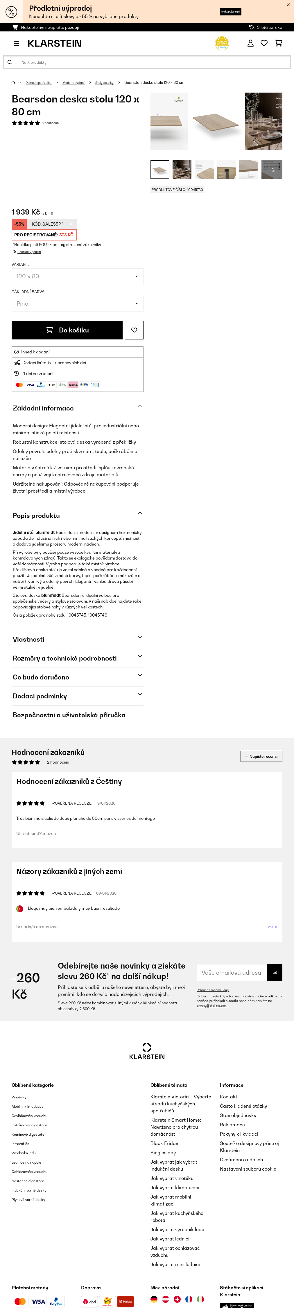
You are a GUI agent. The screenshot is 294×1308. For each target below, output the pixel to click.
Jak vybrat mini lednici (175, 1274)
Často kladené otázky (243, 1115)
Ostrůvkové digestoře (35, 1134)
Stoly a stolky (123, 82)
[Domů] (19, 82)
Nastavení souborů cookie (248, 1178)
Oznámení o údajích (241, 1169)
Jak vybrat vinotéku (171, 1187)
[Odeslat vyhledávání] (10, 62)
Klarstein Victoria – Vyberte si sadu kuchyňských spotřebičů (180, 1113)
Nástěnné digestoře (33, 1190)
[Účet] (251, 43)
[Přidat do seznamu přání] (134, 330)
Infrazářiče (24, 1152)
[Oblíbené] (264, 43)
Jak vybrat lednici (169, 1248)
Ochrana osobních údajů (216, 999)
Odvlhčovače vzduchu (35, 1125)
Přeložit (269, 934)
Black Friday (164, 1152)
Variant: (20, 264)
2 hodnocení (53, 123)
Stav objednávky (238, 1125)
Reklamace (232, 1134)
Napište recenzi (255, 756)
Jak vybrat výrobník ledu (177, 1239)
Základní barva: (28, 291)
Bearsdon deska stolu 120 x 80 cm (176, 82)
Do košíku (67, 330)
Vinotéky (21, 1106)
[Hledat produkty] (147, 62)
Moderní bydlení (86, 82)
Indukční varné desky (35, 1199)
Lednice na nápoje (31, 1171)
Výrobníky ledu (28, 1162)
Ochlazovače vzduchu (35, 1180)
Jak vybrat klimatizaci (174, 1197)
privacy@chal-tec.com (215, 1015)
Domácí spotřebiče (43, 82)
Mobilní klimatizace (33, 1115)
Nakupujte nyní (221, 11)
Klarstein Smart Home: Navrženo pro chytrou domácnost (175, 1136)
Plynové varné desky (34, 1208)
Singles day (163, 1162)
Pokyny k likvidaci (239, 1143)
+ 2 (272, 170)
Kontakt (228, 1106)
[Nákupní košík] (278, 43)
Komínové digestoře (33, 1143)
